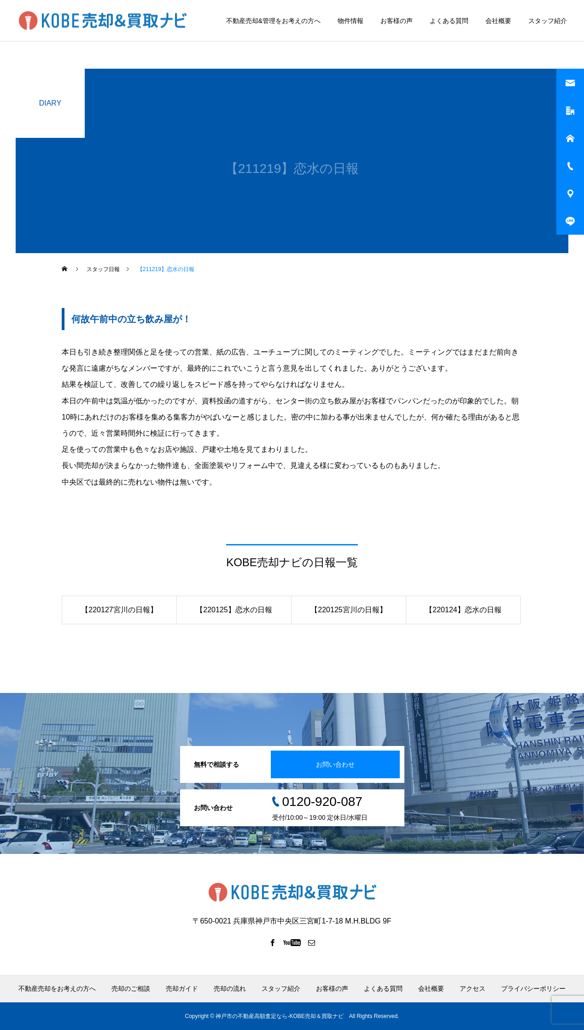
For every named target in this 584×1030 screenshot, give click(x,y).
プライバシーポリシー (533, 988)
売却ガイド (182, 988)
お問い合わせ (335, 764)
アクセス (472, 988)
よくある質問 (449, 20)
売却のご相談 (130, 988)
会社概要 (498, 20)
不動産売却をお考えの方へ (57, 988)
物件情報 (350, 20)
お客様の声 (396, 20)
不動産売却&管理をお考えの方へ (273, 20)
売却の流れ (230, 988)
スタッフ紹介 (547, 20)
